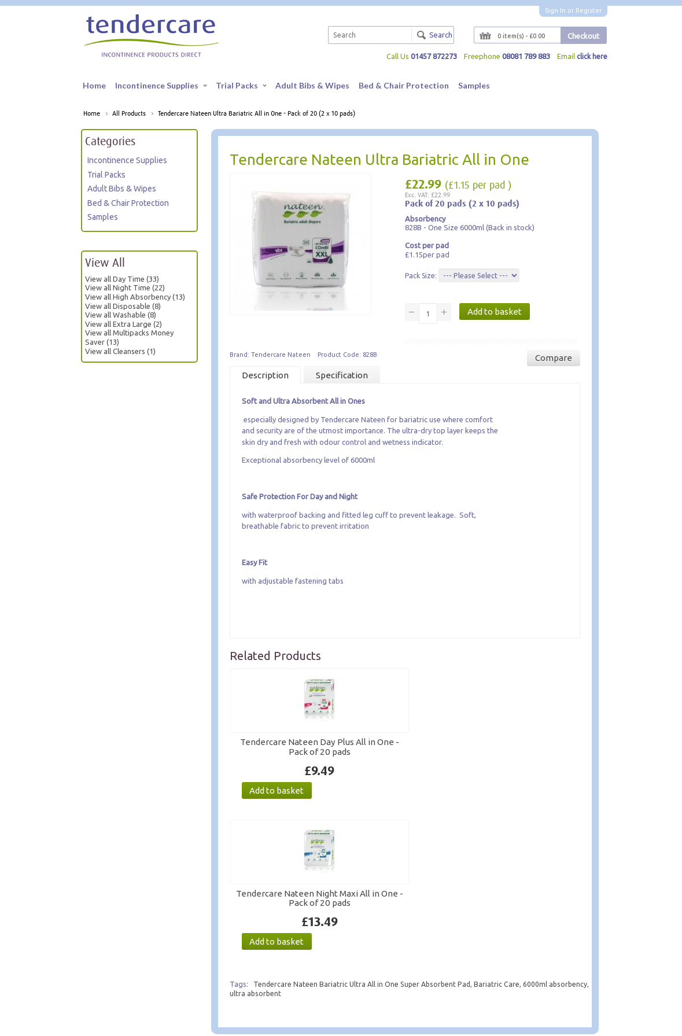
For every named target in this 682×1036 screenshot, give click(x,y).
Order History (383, 950)
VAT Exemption (296, 993)
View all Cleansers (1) (120, 351)
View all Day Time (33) (122, 279)
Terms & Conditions (124, 972)
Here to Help (291, 939)
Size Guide (288, 972)
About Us (107, 939)
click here (591, 56)
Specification (342, 376)
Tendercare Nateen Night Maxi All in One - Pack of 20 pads (393, 751)
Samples (474, 85)
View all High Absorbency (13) (135, 297)
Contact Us (199, 939)
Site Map (196, 950)
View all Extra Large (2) (123, 324)
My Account (380, 939)
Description (265, 376)
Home (94, 85)
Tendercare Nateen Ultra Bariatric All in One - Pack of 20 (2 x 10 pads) (256, 113)
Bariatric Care (502, 842)
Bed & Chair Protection (404, 85)
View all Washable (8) (120, 315)
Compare (553, 358)
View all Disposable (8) (123, 306)
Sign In (555, 10)
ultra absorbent (298, 851)
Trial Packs (241, 85)
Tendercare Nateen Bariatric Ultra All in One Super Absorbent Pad (364, 842)
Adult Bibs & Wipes (312, 85)
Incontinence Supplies (161, 85)
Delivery (284, 983)
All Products (129, 113)
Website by (476, 1022)
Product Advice (295, 950)
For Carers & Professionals (135, 950)
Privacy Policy (115, 961)
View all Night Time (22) (125, 288)
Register (589, 10)
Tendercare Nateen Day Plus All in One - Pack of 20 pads (283, 746)
